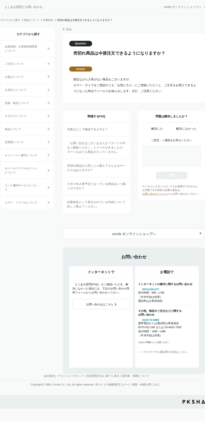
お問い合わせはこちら (99, 304)
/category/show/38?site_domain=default (48, 143)
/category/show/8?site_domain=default (48, 77)
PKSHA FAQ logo (194, 401)
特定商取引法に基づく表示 (103, 375)
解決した (157, 128)
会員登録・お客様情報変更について (21, 48)
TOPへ (198, 382)
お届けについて (14, 76)
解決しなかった (186, 128)
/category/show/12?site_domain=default (48, 103)
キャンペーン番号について (21, 155)
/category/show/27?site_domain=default (48, 156)
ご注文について (14, 63)
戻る (69, 29)
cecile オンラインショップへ (182, 7)
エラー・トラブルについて (21, 202)
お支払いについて (16, 89)
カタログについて (16, 116)
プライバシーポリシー (70, 375)
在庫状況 (48, 20)
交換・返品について (17, 103)
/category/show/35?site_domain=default (48, 117)
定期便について (14, 142)
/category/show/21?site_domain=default (48, 49)
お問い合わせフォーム (154, 193)
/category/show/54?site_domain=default (48, 188)
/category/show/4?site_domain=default (48, 130)
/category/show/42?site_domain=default (48, 171)
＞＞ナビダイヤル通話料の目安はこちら (162, 351)
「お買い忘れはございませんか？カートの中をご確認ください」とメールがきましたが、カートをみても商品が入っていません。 (96, 147)
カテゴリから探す (10, 20)
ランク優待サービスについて (21, 187)
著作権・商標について (135, 375)
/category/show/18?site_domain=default (48, 90)
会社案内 (49, 375)
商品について (31, 20)
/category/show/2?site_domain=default (48, 64)
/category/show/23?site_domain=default (48, 203)
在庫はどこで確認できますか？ (87, 129)
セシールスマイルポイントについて (21, 170)
